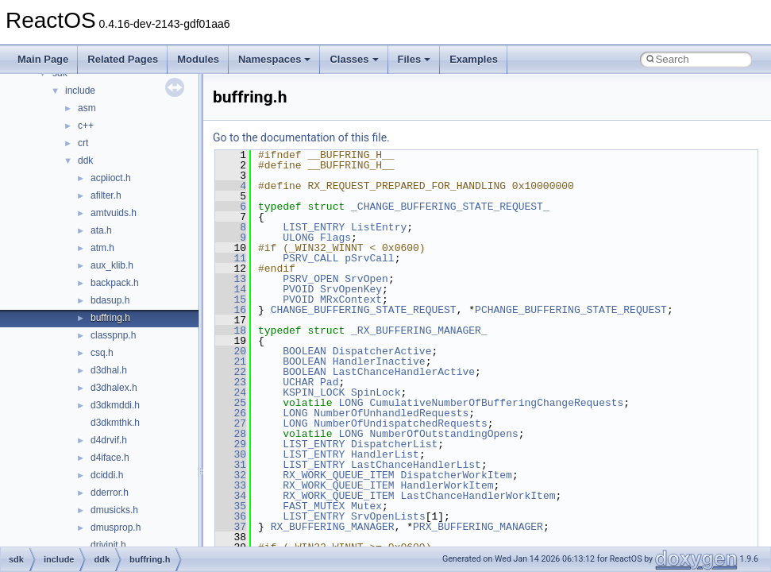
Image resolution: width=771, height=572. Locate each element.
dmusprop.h (116, 527)
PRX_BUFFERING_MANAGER (478, 527)
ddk (85, 160)
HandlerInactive (379, 361)
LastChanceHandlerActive (404, 372)
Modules (198, 59)
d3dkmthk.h (115, 422)
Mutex (366, 506)
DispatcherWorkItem (455, 475)
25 (230, 403)
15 (230, 299)
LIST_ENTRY (314, 227)
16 (230, 310)
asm (87, 108)
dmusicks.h (114, 510)
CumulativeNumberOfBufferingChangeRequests (496, 403)
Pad (329, 382)
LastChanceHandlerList (416, 465)
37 (230, 527)
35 (230, 506)
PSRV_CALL (310, 258)
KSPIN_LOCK (314, 392)
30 (230, 454)
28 (230, 434)
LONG (350, 403)
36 (230, 516)
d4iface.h (110, 457)
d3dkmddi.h (115, 405)
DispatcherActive (382, 351)
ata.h (101, 230)
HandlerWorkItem (446, 485)
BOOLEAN (304, 351)
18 (230, 330)
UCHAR (298, 382)
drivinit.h (108, 545)
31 (230, 465)
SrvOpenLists (388, 516)
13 (230, 279)
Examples (473, 59)
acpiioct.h (111, 178)
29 (230, 444)
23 (230, 382)
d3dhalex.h (114, 387)
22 (230, 372)
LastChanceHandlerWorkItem (477, 496)
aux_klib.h (112, 265)
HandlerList (385, 454)
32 (230, 475)
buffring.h (110, 317)
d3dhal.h (109, 370)
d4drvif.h (109, 440)
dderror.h (110, 492)
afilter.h (106, 195)
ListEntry (379, 227)
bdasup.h (110, 300)
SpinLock (375, 392)
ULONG (298, 237)
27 (230, 423)
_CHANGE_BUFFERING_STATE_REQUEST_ (450, 206)
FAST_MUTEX (314, 506)
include (80, 90)
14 (230, 289)
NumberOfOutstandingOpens (443, 434)
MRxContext (351, 299)
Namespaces (274, 59)
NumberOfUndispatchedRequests (400, 423)
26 (230, 413)
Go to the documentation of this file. (301, 137)
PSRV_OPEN (310, 279)
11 (230, 258)
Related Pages (122, 59)
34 (230, 496)
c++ (86, 125)
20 (230, 351)
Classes (354, 59)
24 (230, 392)
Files (414, 59)
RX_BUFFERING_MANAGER (333, 527)
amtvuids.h (114, 212)
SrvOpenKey (351, 289)
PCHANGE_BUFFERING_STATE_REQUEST (571, 310)
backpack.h (115, 282)
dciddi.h (107, 475)
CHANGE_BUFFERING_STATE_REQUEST (364, 310)
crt (83, 143)
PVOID (298, 289)
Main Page (42, 59)
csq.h (102, 352)
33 (230, 485)
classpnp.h (113, 335)
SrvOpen (366, 279)
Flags (335, 237)
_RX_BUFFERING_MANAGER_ (419, 330)
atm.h (102, 247)
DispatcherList (394, 444)
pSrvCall (369, 258)
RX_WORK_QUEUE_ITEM (338, 475)
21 (230, 361)
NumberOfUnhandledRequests (391, 413)
